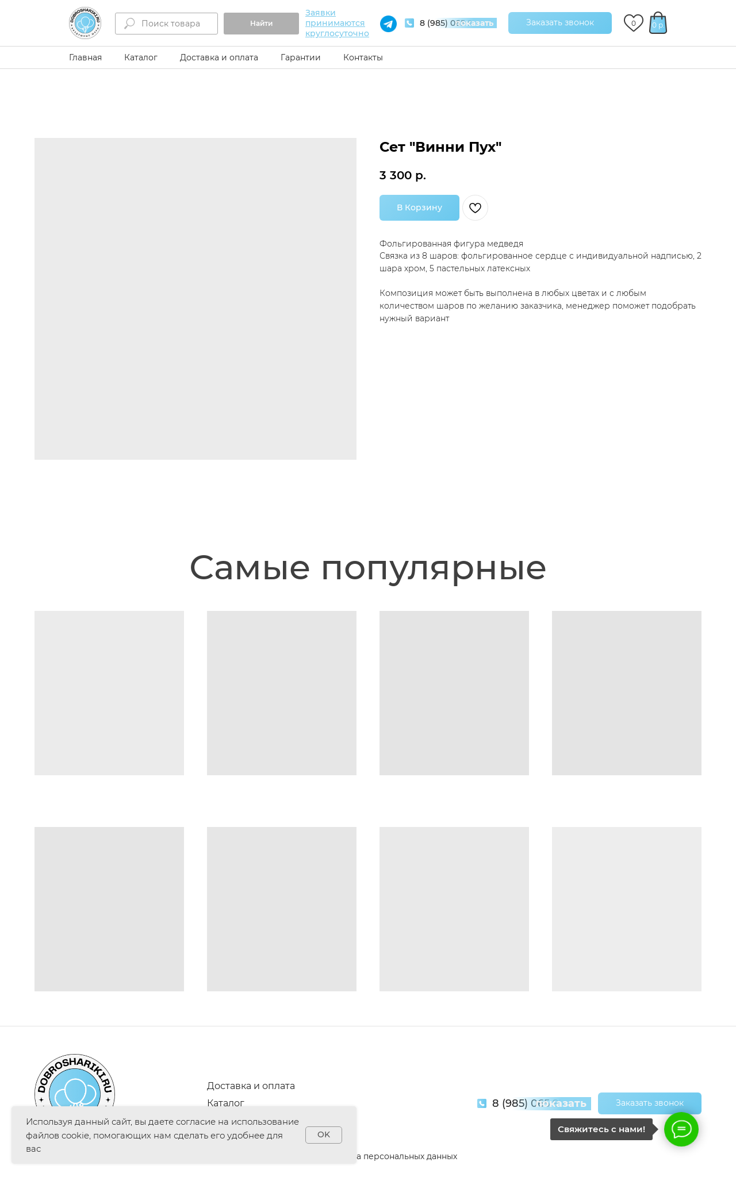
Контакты (363, 57)
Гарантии (301, 57)
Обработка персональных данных (386, 1156)
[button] (560, 23)
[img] (85, 23)
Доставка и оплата (219, 57)
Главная (85, 57)
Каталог (141, 57)
